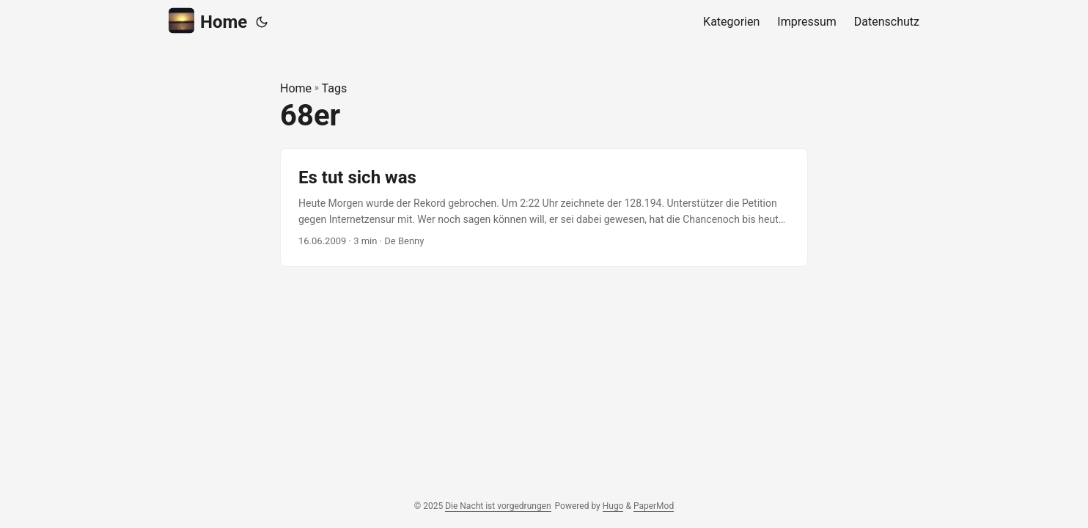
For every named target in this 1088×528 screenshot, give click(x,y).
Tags (335, 88)
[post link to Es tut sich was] (544, 208)
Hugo (613, 506)
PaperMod (653, 506)
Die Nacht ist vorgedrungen (498, 506)
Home (208, 21)
